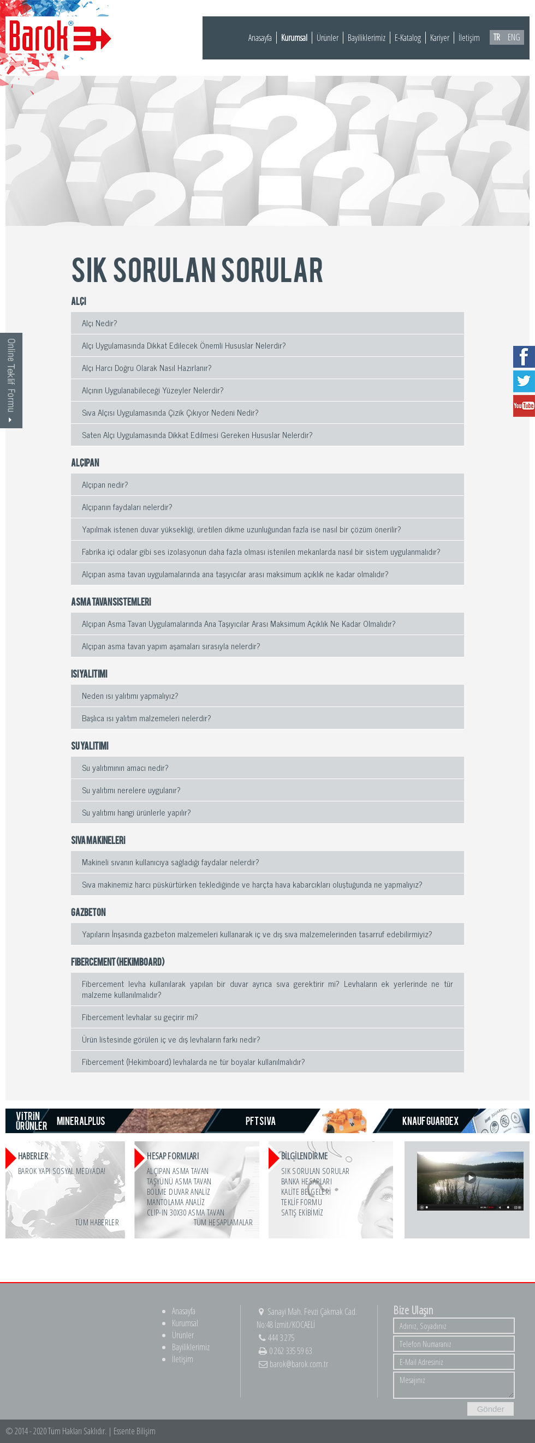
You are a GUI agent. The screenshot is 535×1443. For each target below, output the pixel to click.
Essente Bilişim (135, 1431)
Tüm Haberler (97, 1222)
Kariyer (439, 38)
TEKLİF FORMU (301, 1201)
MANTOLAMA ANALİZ (176, 1201)
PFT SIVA (261, 1121)
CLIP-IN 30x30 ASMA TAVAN (185, 1212)
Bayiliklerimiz (366, 38)
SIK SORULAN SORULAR (315, 1170)
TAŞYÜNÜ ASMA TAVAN (179, 1181)
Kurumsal (294, 38)
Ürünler (327, 38)
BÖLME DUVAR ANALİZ (178, 1191)
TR (497, 37)
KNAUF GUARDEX (430, 1121)
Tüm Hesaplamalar (223, 1222)
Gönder (490, 1409)
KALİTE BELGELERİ (306, 1191)
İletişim (469, 38)
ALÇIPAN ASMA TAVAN (178, 1170)
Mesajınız (454, 1385)
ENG (514, 37)
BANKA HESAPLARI (306, 1181)
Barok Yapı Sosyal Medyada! (62, 1170)
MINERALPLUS (81, 1121)
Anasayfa (260, 38)
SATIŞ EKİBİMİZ (302, 1212)
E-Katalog (408, 38)
